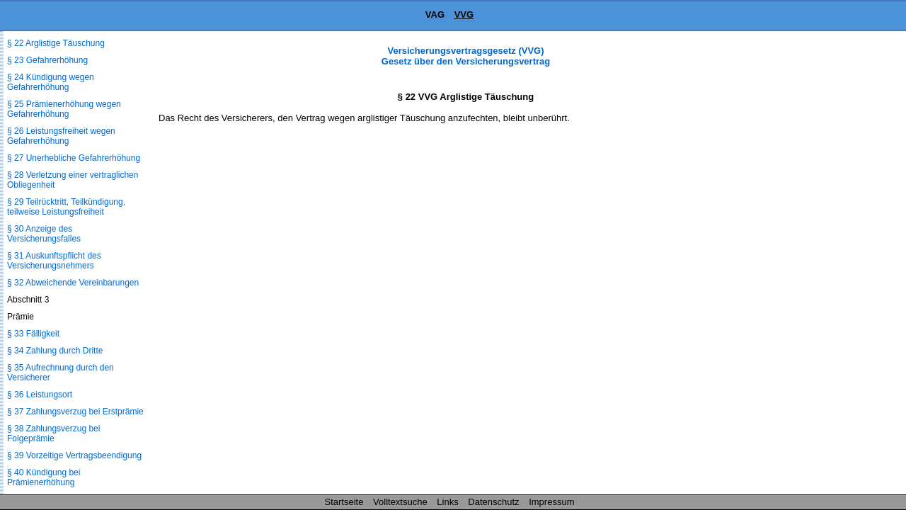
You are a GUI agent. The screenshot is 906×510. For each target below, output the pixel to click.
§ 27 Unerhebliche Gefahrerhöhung (73, 158)
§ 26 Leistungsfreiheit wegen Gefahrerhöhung (61, 136)
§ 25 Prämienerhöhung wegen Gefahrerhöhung (64, 109)
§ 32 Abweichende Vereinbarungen (73, 283)
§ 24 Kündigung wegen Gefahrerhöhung (50, 82)
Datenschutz (493, 502)
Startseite (344, 502)
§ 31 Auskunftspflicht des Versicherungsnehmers (54, 261)
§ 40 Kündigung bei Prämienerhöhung (43, 477)
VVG (464, 14)
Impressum (551, 502)
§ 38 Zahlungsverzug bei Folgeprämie (53, 433)
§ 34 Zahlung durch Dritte (55, 351)
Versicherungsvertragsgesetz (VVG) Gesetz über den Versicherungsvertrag (466, 56)
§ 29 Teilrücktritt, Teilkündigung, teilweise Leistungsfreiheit (66, 207)
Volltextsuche (400, 502)
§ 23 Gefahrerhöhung (47, 60)
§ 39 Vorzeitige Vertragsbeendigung (74, 455)
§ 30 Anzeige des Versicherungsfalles (44, 234)
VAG (435, 14)
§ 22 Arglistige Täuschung (56, 43)
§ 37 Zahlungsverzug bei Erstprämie (75, 411)
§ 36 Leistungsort (39, 395)
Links (447, 502)
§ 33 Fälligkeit (33, 334)
